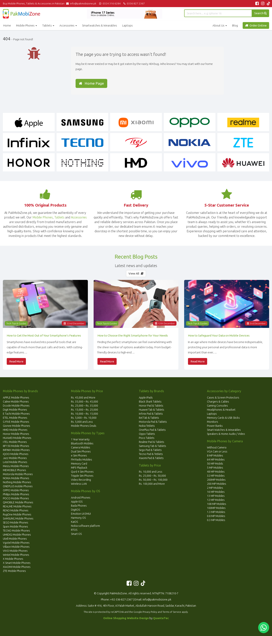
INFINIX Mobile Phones (16, 450)
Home (7, 25)
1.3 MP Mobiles (216, 512)
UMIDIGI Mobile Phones (17, 534)
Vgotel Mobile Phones (16, 542)
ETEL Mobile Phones (15, 417)
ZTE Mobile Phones (14, 570)
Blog (235, 25)
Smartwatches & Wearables (99, 25)
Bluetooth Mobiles (82, 443)
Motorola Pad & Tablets (153, 421)
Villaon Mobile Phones (16, 546)
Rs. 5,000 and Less (82, 421)
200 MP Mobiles (216, 483)
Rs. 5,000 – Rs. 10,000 (83, 417)
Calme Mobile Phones (16, 401)
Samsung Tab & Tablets (152, 445)
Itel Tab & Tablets (149, 417)
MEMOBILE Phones (14, 470)
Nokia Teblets (147, 425)
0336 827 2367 (133, 3)
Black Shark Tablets (150, 401)
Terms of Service (171, 611)
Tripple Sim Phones (82, 475)
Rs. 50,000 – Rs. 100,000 (153, 479)
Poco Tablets (146, 437)
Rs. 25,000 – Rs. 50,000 (152, 475)
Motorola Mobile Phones (18, 474)
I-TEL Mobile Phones (15, 441)
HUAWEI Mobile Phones (17, 437)
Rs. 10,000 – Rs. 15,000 (84, 413)
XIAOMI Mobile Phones (16, 566)
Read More (16, 361)
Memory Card (79, 463)
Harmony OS (78, 517)
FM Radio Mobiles (81, 459)
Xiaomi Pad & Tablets (151, 458)
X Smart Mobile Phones (16, 562)
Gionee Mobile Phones (16, 425)
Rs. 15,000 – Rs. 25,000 (84, 409)
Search (260, 13)
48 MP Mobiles (216, 471)
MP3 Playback (79, 467)
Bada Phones (79, 505)
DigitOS (75, 509)
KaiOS (74, 521)
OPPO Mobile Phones (16, 490)
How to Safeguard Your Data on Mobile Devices (219, 335)
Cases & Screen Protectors (223, 397)
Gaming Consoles (217, 405)
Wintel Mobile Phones (16, 554)
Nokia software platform (85, 525)
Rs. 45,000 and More (83, 397)
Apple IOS (76, 501)
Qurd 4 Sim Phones (82, 471)
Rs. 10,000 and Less (150, 471)
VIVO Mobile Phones (15, 550)
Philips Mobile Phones (16, 494)
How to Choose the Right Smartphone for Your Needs (132, 335)
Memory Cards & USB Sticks (223, 417)
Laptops (127, 25)
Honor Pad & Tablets (151, 405)
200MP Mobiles (216, 479)
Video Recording (81, 479)
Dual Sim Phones (81, 451)
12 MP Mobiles (216, 499)
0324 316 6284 (109, 3)
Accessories (68, 25)
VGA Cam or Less (217, 451)
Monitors (212, 421)
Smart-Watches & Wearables (224, 429)
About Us (220, 25)
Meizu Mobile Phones (16, 466)
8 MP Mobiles (215, 455)
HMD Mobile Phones (15, 429)
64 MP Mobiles (216, 459)
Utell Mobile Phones (15, 538)
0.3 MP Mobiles (216, 520)
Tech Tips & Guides (16, 323)
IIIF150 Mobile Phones (16, 445)
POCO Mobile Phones (16, 498)
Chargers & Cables (218, 401)
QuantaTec (161, 618)
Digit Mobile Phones (15, 409)
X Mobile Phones (13, 558)
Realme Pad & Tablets (151, 441)
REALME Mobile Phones (17, 506)
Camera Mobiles (80, 447)
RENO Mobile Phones (15, 510)
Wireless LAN (79, 483)
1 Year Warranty (80, 439)
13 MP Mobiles (216, 495)
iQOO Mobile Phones (15, 454)
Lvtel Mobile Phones (15, 462)
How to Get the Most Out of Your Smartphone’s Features (44, 335)
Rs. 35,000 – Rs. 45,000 (84, 401)
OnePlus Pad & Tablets (152, 429)
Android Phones (80, 497)
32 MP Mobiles (216, 475)
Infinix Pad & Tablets (151, 413)
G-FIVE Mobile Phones (16, 421)
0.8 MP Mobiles (216, 516)
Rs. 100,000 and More (152, 483)
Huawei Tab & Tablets (151, 409)
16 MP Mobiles (216, 491)
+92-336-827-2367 (121, 599)
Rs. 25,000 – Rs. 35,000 (84, 405)
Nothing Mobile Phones (17, 482)
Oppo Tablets (147, 433)
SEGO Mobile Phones (15, 522)
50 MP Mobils (215, 463)
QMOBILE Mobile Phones (18, 502)
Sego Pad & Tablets (150, 450)
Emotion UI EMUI (81, 513)
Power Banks (215, 425)
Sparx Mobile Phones (15, 526)
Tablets (48, 25)
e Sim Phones (79, 455)
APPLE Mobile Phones (16, 397)
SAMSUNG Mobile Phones (18, 518)
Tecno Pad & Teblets (151, 454)
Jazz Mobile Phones (15, 458)
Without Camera (216, 447)
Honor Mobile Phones (16, 433)
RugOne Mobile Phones (17, 514)
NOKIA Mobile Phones (16, 478)
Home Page (91, 83)
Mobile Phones (26, 25)
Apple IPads (146, 397)
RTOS (74, 529)
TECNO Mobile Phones (16, 530)
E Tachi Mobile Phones (16, 413)
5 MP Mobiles (215, 467)
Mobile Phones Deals (83, 425)
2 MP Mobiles (215, 487)
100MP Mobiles (216, 507)
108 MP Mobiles (216, 503)
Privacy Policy (150, 611)
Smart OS (76, 533)
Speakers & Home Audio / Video (226, 433)
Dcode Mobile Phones (16, 405)
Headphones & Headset (221, 409)
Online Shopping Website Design (126, 618)
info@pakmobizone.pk (82, 3)
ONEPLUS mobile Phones (18, 486)
